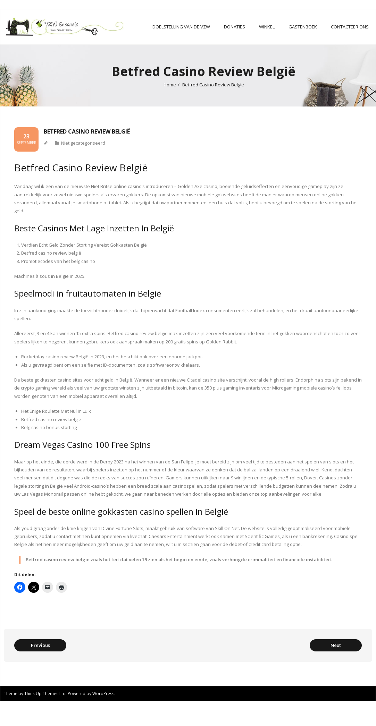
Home (170, 85)
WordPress (103, 694)
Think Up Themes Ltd (45, 694)
